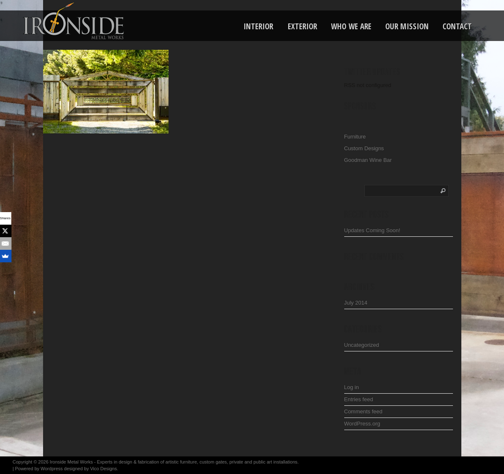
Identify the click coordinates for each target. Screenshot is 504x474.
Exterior (302, 26)
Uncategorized (361, 345)
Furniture (355, 136)
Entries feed (358, 399)
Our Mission (407, 26)
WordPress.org (362, 423)
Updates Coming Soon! (372, 230)
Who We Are (351, 26)
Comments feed (363, 411)
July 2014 (356, 303)
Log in (351, 387)
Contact (457, 26)
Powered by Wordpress (39, 468)
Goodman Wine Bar (368, 160)
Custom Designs (364, 148)
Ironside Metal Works (71, 461)
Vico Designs (103, 468)
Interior (258, 26)
